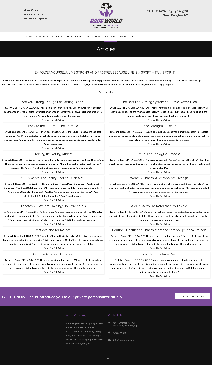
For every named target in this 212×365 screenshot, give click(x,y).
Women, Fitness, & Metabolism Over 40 (159, 178)
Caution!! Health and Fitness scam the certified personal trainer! (159, 230)
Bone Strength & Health (158, 126)
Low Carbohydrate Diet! (159, 254)
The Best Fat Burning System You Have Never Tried (159, 102)
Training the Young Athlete (53, 154)
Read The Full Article (53, 120)
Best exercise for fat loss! (53, 230)
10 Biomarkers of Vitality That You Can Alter (53, 178)
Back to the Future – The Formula (53, 126)
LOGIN (106, 359)
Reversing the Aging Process (159, 154)
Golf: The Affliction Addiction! (53, 254)
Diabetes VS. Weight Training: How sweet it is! (53, 206)
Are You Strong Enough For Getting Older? (53, 102)
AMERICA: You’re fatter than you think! (159, 206)
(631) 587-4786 (178, 11)
